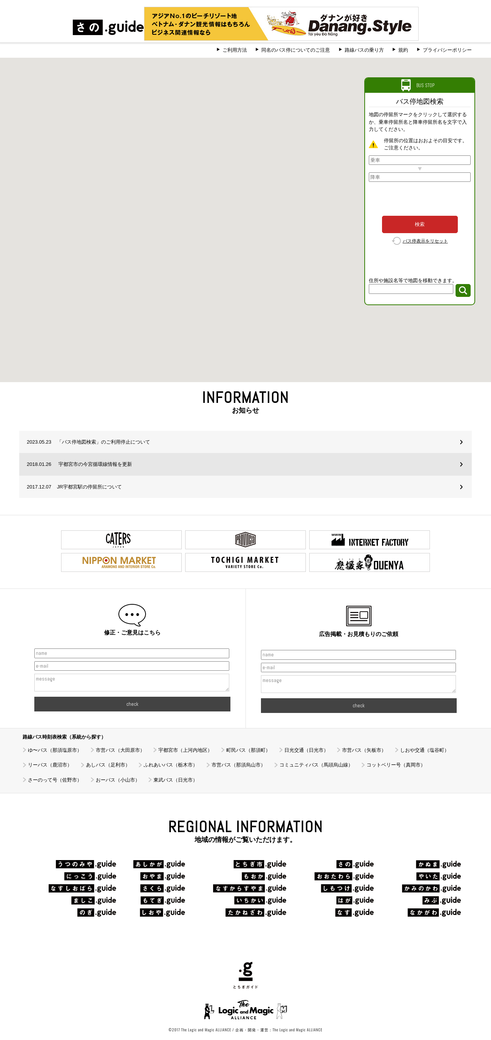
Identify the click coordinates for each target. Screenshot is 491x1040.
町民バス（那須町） (248, 750)
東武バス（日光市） (175, 780)
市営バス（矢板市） (364, 750)
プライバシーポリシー (447, 50)
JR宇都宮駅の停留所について (74, 487)
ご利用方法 (234, 50)
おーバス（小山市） (118, 780)
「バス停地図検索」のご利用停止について (88, 442)
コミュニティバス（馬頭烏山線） (316, 765)
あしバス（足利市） (108, 765)
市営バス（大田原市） (120, 750)
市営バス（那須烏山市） (238, 765)
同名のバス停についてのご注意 (295, 50)
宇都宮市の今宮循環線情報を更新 (79, 464)
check (132, 704)
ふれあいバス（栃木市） (171, 765)
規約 (403, 50)
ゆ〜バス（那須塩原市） (55, 750)
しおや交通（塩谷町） (424, 750)
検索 (420, 224)
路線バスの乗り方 (364, 50)
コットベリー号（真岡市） (396, 765)
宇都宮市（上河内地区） (185, 750)
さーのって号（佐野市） (55, 780)
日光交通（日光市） (306, 750)
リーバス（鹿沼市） (50, 765)
